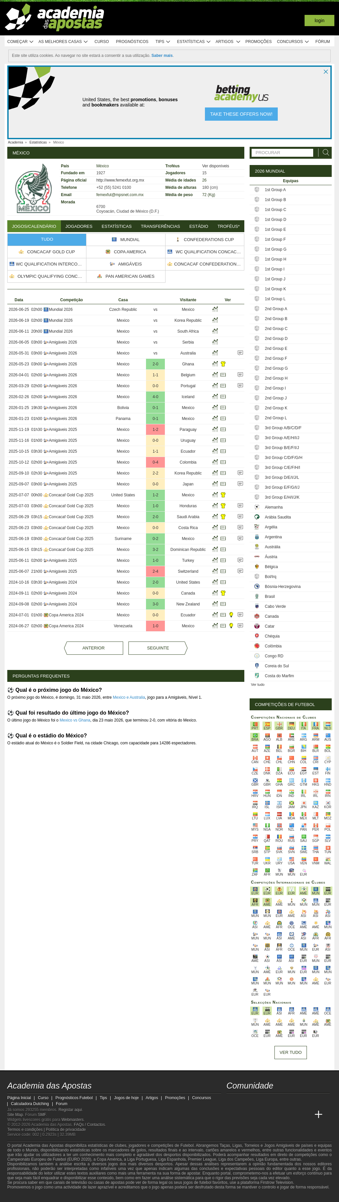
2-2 (155, 473)
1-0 (155, 506)
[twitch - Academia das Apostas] (232, 1100)
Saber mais (162, 55)
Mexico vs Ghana (75, 720)
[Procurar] (324, 152)
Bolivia (123, 407)
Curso (102, 41)
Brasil (270, 596)
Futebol (187, 1145)
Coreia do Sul (277, 666)
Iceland (188, 396)
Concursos (293, 42)
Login (319, 20)
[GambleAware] (24, 1196)
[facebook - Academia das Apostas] (269, 1100)
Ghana (188, 364)
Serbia (188, 342)
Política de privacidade (66, 1129)
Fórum (322, 41)
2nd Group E (276, 348)
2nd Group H (276, 378)
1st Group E (275, 229)
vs (156, 309)
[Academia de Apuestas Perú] (306, 1114)
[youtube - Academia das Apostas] (257, 1100)
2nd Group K (276, 408)
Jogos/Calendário (34, 226)
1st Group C (275, 209)
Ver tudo (258, 684)
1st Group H (275, 259)
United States (123, 495)
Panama (123, 418)
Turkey (188, 560)
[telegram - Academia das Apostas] (294, 1100)
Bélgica (271, 566)
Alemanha (274, 507)
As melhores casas (63, 42)
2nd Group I (275, 388)
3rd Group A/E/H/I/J (282, 437)
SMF (42, 1114)
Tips (163, 42)
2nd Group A (276, 309)
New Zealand (188, 604)
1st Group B (275, 199)
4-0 (155, 396)
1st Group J (275, 279)
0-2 (155, 538)
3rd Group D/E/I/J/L (282, 477)
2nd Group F (276, 358)
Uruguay (187, 440)
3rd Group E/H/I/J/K (282, 497)
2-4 (155, 571)
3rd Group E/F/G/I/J (282, 487)
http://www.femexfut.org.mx (120, 180)
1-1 (155, 375)
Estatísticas (194, 42)
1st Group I (274, 269)
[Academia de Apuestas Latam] (281, 1114)
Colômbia (273, 646)
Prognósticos (132, 41)
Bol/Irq (270, 576)
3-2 (155, 549)
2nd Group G (276, 368)
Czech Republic (123, 309)
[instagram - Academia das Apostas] (281, 1100)
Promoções (258, 41)
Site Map (15, 1114)
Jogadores (79, 226)
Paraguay (187, 429)
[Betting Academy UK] (294, 1114)
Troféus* (229, 226)
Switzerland (188, 571)
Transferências (160, 226)
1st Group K (275, 289)
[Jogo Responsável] (98, 1196)
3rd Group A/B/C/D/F (283, 428)
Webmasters (72, 1119)
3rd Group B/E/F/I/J (282, 447)
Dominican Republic (188, 549)
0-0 (155, 386)
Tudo (47, 239)
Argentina (273, 537)
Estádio (198, 226)
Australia (188, 353)
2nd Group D (276, 338)
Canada (188, 593)
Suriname (123, 538)
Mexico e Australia (129, 697)
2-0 (155, 364)
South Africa (188, 331)
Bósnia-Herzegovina (283, 586)
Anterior (93, 647)
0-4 (155, 462)
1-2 (155, 429)
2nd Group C (276, 328)
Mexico (188, 309)
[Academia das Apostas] (232, 1114)
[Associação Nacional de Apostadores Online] (70, 1196)
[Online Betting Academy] (257, 1114)
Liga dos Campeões (236, 1159)
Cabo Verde (275, 606)
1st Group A (275, 189)
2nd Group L (276, 418)
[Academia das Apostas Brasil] (244, 1114)
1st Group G (275, 249)
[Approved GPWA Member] (50, 1196)
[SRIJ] (122, 1196)
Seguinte (158, 647)
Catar (269, 626)
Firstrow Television (276, 1182)
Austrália (272, 547)
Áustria (271, 557)
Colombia (188, 462)
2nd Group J (276, 398)
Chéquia (272, 636)
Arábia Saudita (278, 517)
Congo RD (274, 656)
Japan (188, 484)
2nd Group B (276, 318)
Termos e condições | (26, 1129)
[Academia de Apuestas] (269, 1114)
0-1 (155, 407)
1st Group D (275, 219)
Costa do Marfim (279, 676)
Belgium (188, 375)
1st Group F (275, 239)
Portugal (188, 386)
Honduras (188, 506)
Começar (20, 42)
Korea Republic (188, 320)
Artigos (228, 42)
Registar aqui (70, 1109)
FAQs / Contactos (89, 1124)
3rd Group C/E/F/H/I (282, 467)
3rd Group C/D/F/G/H (283, 457)
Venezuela (123, 626)
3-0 (155, 604)
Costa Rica (188, 527)
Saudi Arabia (188, 517)
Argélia (271, 527)
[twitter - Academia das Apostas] (244, 1100)
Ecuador (188, 451)
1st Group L (275, 299)
